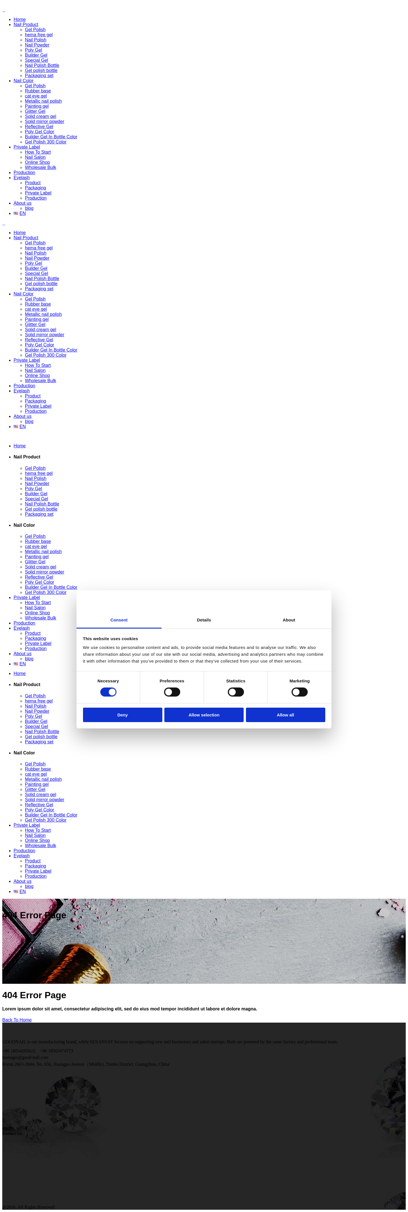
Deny (122, 661)
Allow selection (203, 661)
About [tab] (289, 566)
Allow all (285, 661)
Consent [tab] (119, 566)
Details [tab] (204, 566)
